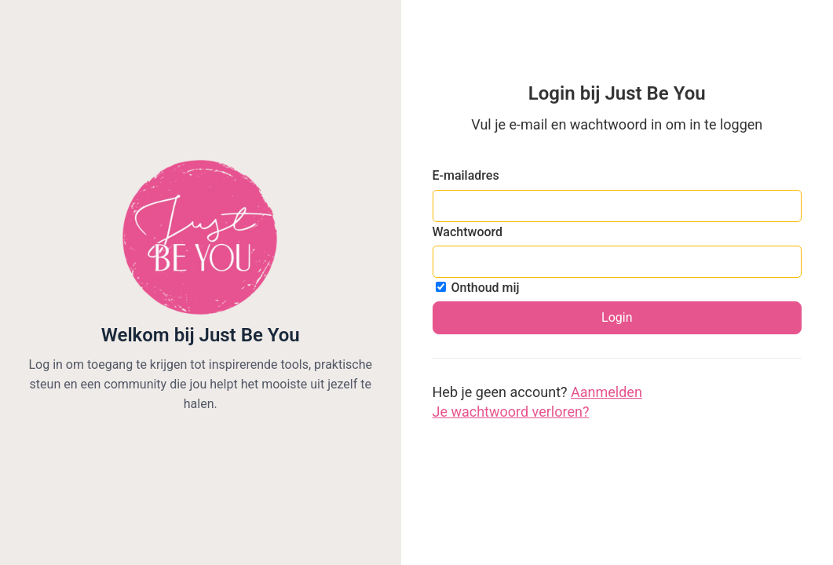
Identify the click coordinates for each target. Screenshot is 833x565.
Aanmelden (606, 392)
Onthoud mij (478, 287)
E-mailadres (466, 175)
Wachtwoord (468, 231)
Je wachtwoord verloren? (511, 411)
